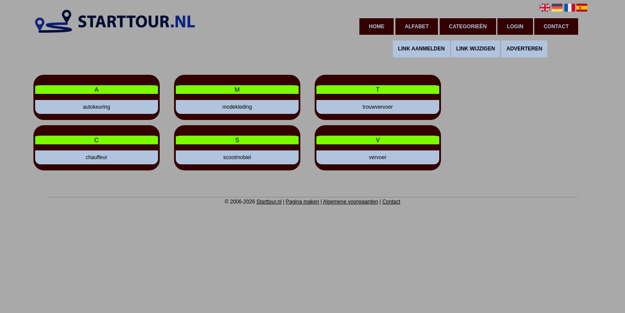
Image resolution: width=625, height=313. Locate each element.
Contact (556, 26)
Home (377, 26)
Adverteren (525, 49)
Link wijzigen (475, 49)
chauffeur (96, 157)
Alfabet (416, 26)
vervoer (377, 157)
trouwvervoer (378, 107)
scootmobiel (237, 157)
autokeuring (96, 107)
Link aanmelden (421, 49)
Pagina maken (302, 202)
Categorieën (468, 26)
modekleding (237, 107)
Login (515, 26)
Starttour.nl (269, 202)
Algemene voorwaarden (350, 202)
